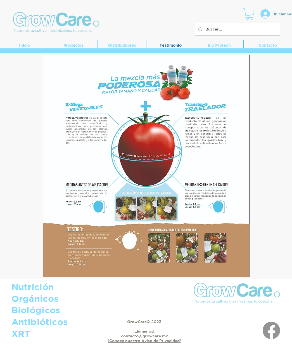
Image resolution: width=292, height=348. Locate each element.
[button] (249, 14)
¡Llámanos (143, 331)
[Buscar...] (236, 29)
